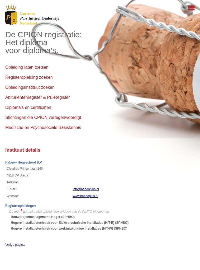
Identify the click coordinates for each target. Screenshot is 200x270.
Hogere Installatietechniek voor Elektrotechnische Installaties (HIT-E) (62, 223)
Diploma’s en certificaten (28, 107)
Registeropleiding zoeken (29, 77)
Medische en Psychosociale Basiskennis (43, 127)
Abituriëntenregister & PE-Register (37, 97)
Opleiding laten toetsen (27, 67)
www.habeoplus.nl (85, 196)
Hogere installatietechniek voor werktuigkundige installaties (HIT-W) (62, 228)
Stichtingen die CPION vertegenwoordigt (43, 117)
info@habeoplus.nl (86, 189)
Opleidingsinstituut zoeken (30, 87)
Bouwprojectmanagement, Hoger (35, 217)
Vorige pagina (15, 244)
